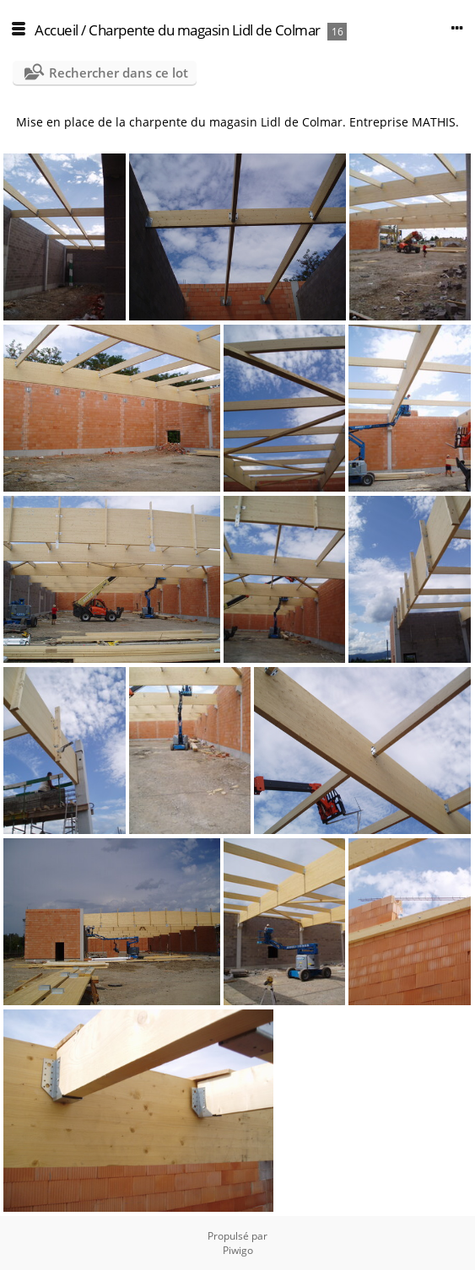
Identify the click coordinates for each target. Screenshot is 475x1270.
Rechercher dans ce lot (118, 72)
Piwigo (238, 1250)
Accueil (56, 30)
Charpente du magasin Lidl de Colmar (205, 30)
